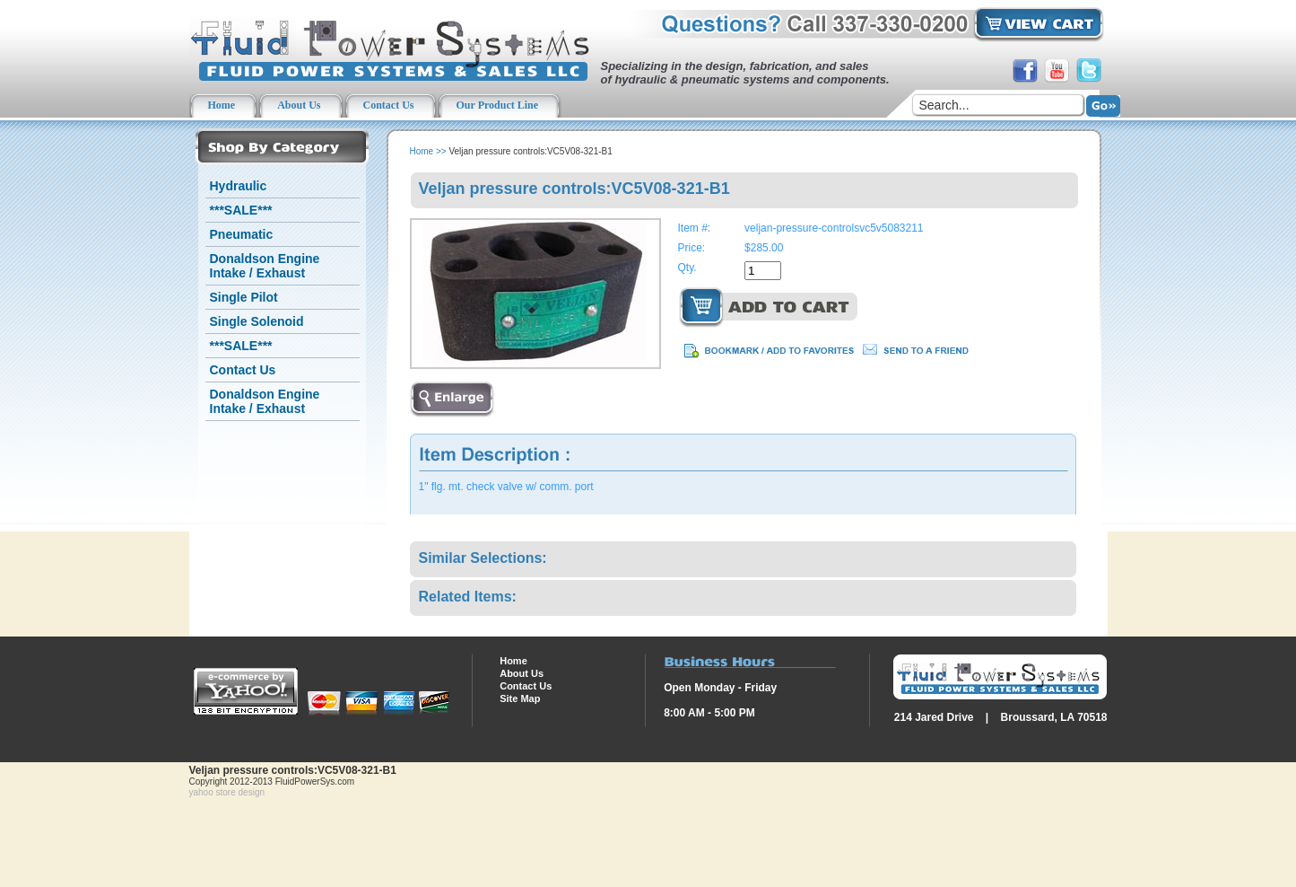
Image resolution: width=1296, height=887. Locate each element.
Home (422, 151)
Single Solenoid (257, 321)
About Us (522, 673)
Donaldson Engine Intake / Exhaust (265, 265)
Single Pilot (244, 297)
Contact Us (243, 370)
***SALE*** (241, 210)
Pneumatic (242, 234)
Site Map (520, 698)
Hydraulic (238, 186)
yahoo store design (227, 792)
